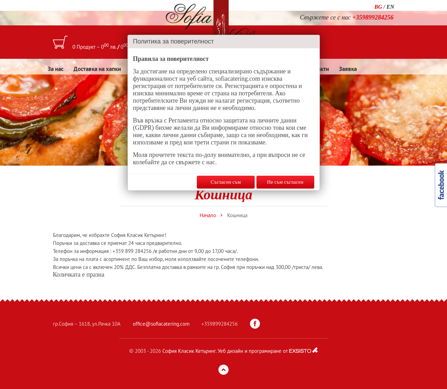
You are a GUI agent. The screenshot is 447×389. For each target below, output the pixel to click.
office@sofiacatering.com (161, 323)
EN (390, 7)
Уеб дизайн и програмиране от (253, 351)
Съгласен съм (226, 182)
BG (378, 7)
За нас (55, 69)
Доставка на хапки (97, 69)
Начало (208, 215)
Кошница (237, 215)
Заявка (348, 69)
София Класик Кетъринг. (189, 351)
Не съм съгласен (285, 182)
